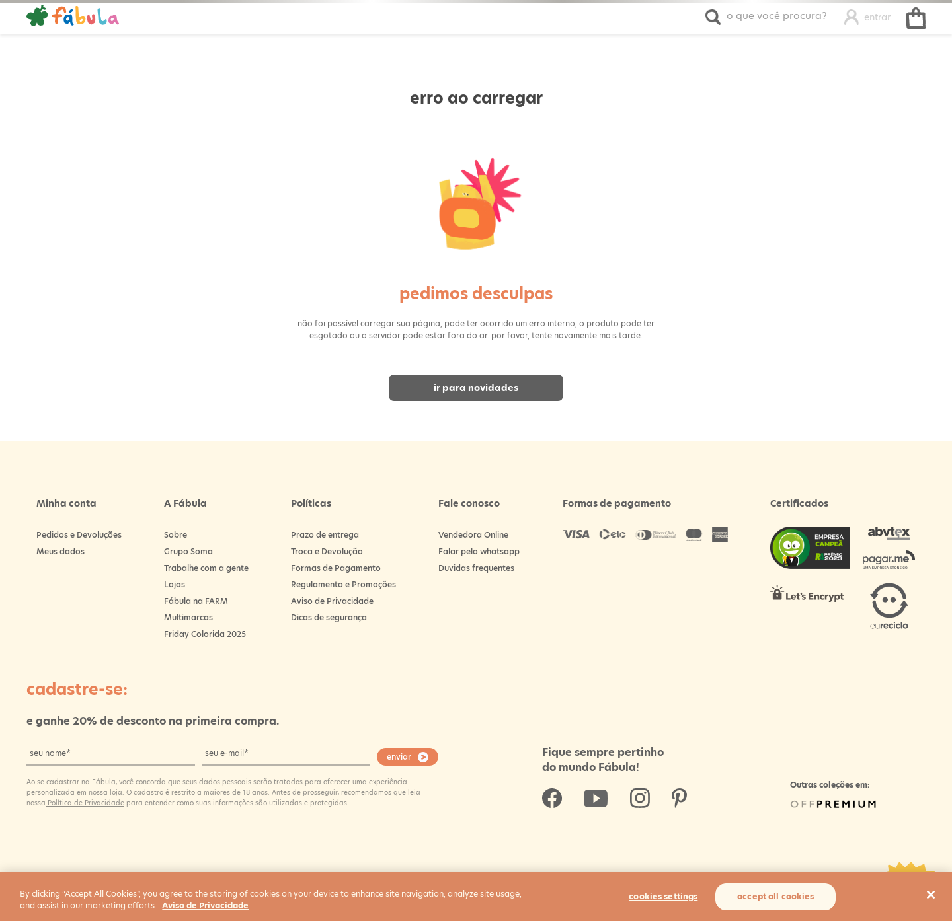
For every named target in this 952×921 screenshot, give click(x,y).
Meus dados (60, 551)
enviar (399, 756)
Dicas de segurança (329, 617)
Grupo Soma (188, 551)
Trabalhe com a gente (206, 567)
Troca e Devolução (327, 551)
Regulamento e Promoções (343, 584)
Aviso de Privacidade (332, 601)
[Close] (930, 894)
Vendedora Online (473, 534)
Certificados (799, 503)
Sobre (175, 534)
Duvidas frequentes (476, 567)
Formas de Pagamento (336, 567)
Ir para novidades (476, 387)
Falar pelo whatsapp (479, 551)
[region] (476, 896)
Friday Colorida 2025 (205, 634)
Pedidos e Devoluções (79, 534)
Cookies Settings (663, 896)
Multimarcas (188, 617)
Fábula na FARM (196, 601)
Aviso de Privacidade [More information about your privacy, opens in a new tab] (205, 905)
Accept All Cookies (775, 896)
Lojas (174, 584)
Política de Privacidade (85, 802)
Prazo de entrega (325, 534)
